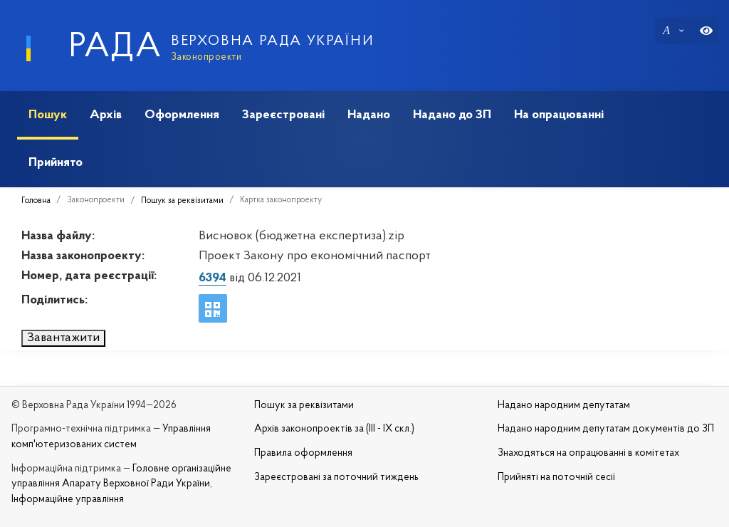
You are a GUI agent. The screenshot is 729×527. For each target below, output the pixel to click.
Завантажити (63, 338)
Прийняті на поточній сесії (556, 477)
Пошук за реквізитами (182, 201)
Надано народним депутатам (564, 405)
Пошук (47, 115)
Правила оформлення (303, 453)
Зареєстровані (283, 115)
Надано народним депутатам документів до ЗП (606, 429)
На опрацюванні (559, 115)
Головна (36, 201)
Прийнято (55, 162)
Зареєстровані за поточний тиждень (336, 477)
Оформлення (182, 115)
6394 (212, 278)
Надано (368, 115)
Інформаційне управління (67, 499)
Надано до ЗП (452, 115)
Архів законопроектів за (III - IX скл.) (334, 429)
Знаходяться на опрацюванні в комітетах (588, 453)
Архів (106, 115)
